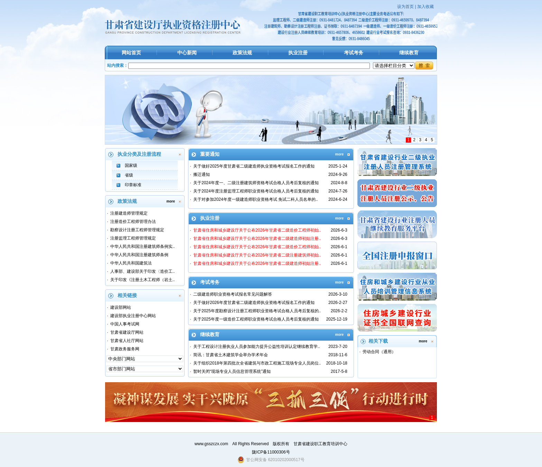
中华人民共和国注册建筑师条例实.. (142, 246)
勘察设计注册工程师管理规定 (137, 229)
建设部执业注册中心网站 (133, 315)
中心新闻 (187, 52)
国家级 (131, 165)
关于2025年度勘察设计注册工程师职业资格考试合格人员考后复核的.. (257, 310)
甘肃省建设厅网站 (126, 332)
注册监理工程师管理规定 (133, 238)
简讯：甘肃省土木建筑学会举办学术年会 (230, 354)
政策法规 (242, 52)
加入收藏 (425, 6)
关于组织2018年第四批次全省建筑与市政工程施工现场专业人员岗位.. (257, 363)
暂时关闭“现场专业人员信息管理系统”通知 (232, 371)
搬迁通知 (201, 174)
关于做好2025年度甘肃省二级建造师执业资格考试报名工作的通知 (254, 166)
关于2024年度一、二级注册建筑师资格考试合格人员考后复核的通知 (256, 182)
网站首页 (131, 52)
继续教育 (409, 52)
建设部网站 (120, 307)
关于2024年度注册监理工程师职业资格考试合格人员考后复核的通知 (256, 191)
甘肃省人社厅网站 (126, 340)
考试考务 (353, 52)
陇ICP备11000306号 (271, 452)
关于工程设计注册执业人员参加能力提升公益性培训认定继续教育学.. (256, 346)
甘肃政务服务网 (124, 349)
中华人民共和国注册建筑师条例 (139, 254)
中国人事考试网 (124, 324)
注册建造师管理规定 (129, 213)
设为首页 (405, 6)
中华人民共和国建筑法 (131, 263)
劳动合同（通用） (379, 351)
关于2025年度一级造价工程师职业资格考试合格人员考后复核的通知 (256, 319)
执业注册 (298, 52)
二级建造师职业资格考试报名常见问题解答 (232, 294)
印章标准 (133, 184)
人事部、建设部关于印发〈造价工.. (142, 271)
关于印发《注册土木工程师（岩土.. (142, 279)
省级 (129, 175)
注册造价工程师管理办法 (133, 221)
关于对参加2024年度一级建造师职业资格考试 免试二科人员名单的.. (255, 199)
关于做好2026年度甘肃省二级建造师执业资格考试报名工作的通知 (254, 302)
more (171, 201)
